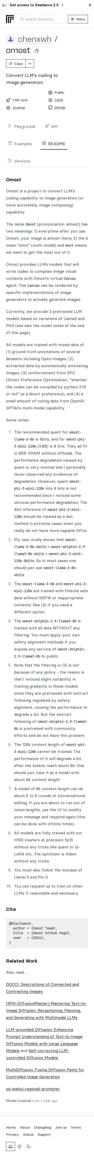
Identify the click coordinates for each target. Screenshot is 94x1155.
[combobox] (41, 19)
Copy (16, 63)
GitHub (59, 107)
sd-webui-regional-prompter (33, 1088)
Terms (76, 1127)
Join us (61, 1127)
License (19, 107)
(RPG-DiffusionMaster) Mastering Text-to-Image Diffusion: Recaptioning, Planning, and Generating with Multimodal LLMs (46, 1010)
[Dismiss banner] (90, 5)
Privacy (12, 1134)
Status (28, 1134)
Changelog (42, 1127)
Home (11, 1127)
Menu (78, 19)
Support (44, 1134)
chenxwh (35, 39)
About (25, 1127)
